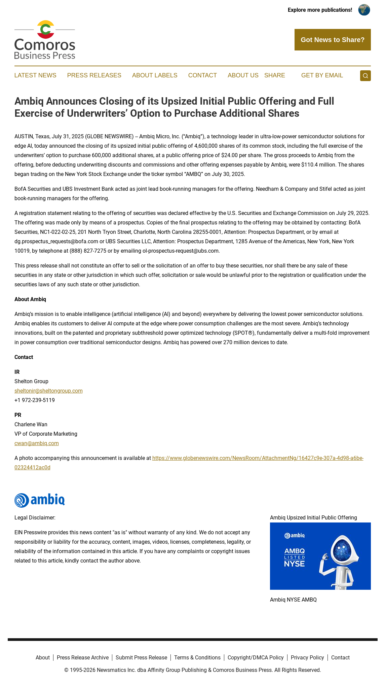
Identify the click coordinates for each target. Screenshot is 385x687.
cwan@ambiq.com (36, 443)
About (43, 657)
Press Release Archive (83, 657)
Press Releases (94, 75)
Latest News (35, 75)
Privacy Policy (307, 657)
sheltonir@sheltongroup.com (48, 391)
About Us (243, 75)
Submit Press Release (141, 657)
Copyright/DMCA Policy (256, 657)
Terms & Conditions (197, 657)
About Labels (155, 75)
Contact (202, 75)
